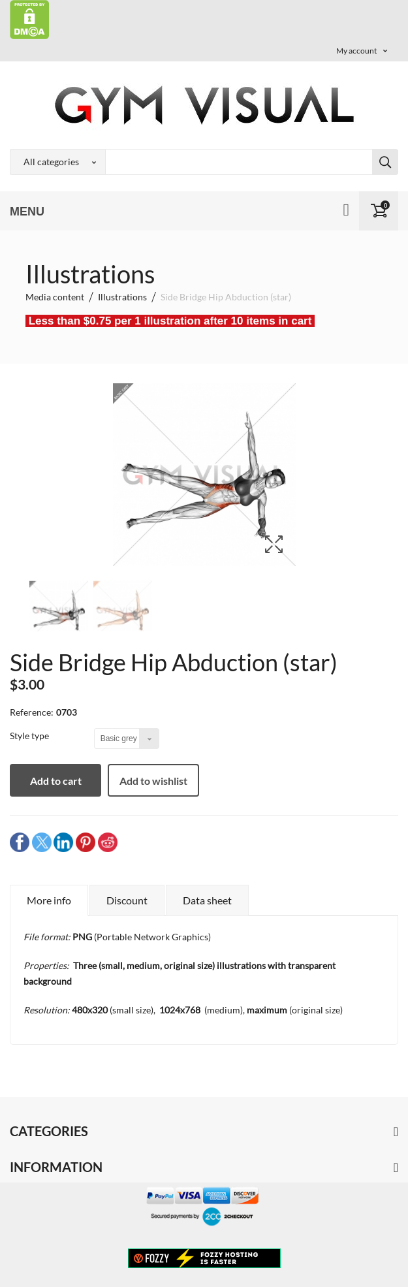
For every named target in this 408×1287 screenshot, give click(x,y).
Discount (127, 900)
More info (49, 900)
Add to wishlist (153, 780)
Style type (30, 735)
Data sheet (207, 900)
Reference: (32, 712)
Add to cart (56, 780)
